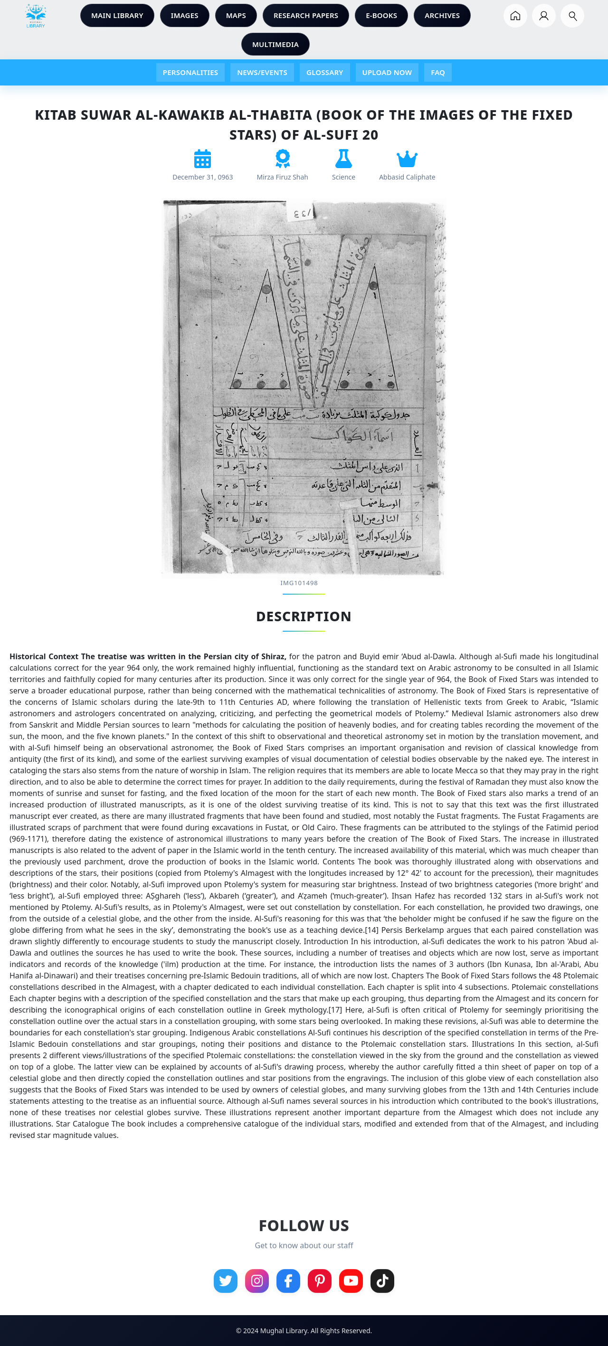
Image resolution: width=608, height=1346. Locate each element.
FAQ (438, 72)
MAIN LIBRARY (117, 15)
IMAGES (185, 15)
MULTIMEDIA (275, 44)
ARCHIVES (442, 15)
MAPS (236, 15)
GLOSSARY (324, 72)
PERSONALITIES (190, 72)
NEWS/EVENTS (262, 72)
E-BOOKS (381, 15)
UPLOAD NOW (387, 72)
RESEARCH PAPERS (306, 15)
